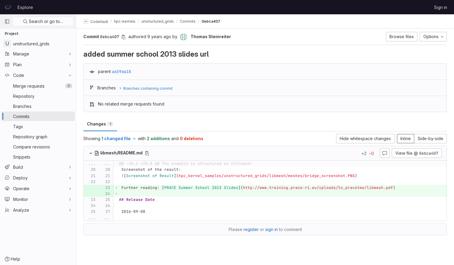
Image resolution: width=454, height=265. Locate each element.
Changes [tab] (100, 123)
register (251, 229)
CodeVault (95, 21)
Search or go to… (43, 21)
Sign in (440, 7)
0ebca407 (211, 21)
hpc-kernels (124, 21)
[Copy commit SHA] (123, 37)
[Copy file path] (147, 153)
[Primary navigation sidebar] (7, 21)
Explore (25, 7)
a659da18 (121, 71)
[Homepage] (8, 7)
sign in (271, 229)
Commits (188, 21)
